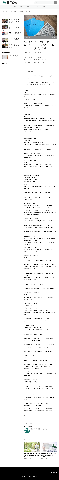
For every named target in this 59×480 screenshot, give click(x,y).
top (55, 469)
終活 (21, 7)
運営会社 (4, 472)
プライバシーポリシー (11, 472)
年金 (25, 415)
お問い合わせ (19, 472)
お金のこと (36, 7)
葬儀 (15, 7)
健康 (28, 7)
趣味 (44, 7)
